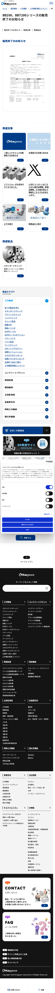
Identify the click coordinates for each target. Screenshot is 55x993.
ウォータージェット (9, 755)
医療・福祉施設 (8, 716)
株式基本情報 (32, 841)
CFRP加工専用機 (8, 764)
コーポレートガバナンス (36, 794)
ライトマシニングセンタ (11, 758)
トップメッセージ (34, 814)
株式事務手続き (33, 855)
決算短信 (31, 826)
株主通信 (31, 832)
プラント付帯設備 (34, 620)
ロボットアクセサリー (13, 348)
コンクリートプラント (15, 372)
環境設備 (9, 380)
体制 (29, 861)
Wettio (30, 758)
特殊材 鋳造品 (32, 716)
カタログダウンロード (14, 355)
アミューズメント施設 (10, 719)
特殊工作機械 (11, 409)
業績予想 (31, 867)
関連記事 (27, 30)
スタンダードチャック (14, 311)
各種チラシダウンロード (14, 358)
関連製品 (37, 30)
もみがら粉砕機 (8, 686)
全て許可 (27, 519)
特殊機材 (31, 673)
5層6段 (5, 737)
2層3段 (5, 728)
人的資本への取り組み (10, 820)
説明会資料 (32, 823)
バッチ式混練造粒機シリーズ (12, 671)
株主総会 (31, 847)
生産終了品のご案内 (13, 362)
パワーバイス (10, 338)
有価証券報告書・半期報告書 (38, 829)
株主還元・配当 (33, 844)
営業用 (5, 713)
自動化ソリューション (14, 352)
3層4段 (5, 731)
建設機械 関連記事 (34, 676)
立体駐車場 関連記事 (10, 743)
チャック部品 (10, 321)
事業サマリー (32, 838)
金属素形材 (10, 401)
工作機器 (9, 300)
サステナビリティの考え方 (12, 814)
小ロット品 (32, 710)
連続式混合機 (7, 677)
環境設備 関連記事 (9, 695)
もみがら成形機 (8, 683)
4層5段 (5, 734)
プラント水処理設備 (35, 617)
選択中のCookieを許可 (27, 524)
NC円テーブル (10, 331)
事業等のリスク (33, 820)
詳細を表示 (47, 514)
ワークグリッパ (11, 345)
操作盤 (30, 614)
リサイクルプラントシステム (13, 668)
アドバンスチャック (13, 314)
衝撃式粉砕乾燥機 (9, 689)
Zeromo (31, 755)
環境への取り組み (9, 817)
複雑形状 (31, 713)
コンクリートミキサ (35, 611)
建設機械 (9, 387)
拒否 (27, 529)
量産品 (30, 707)
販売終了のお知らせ (12, 30)
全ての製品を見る (12, 307)
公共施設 (6, 707)
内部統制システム (34, 864)
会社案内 (31, 784)
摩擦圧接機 (6, 761)
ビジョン (31, 781)
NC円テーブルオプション (15, 335)
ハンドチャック (11, 318)
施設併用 (6, 740)
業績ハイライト (33, 835)
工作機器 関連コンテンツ (15, 365)
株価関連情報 (32, 852)
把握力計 (8, 324)
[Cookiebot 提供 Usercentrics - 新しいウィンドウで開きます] (42, 462)
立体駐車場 (10, 394)
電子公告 (31, 858)
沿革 (29, 791)
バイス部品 (9, 341)
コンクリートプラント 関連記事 (39, 626)
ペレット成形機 (8, 680)
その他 (5, 722)
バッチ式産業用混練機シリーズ (13, 674)
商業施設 (6, 710)
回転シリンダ (10, 328)
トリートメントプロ (35, 623)
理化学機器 (10, 416)
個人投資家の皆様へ (35, 870)
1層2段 (5, 725)
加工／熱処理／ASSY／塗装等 (38, 719)
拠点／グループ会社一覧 (36, 787)
